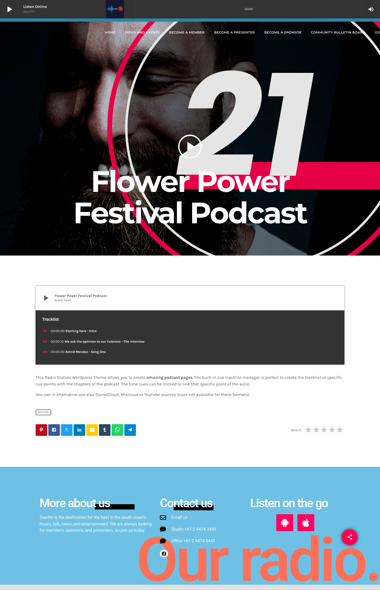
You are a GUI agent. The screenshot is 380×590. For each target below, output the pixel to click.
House (43, 412)
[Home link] (52, 33)
